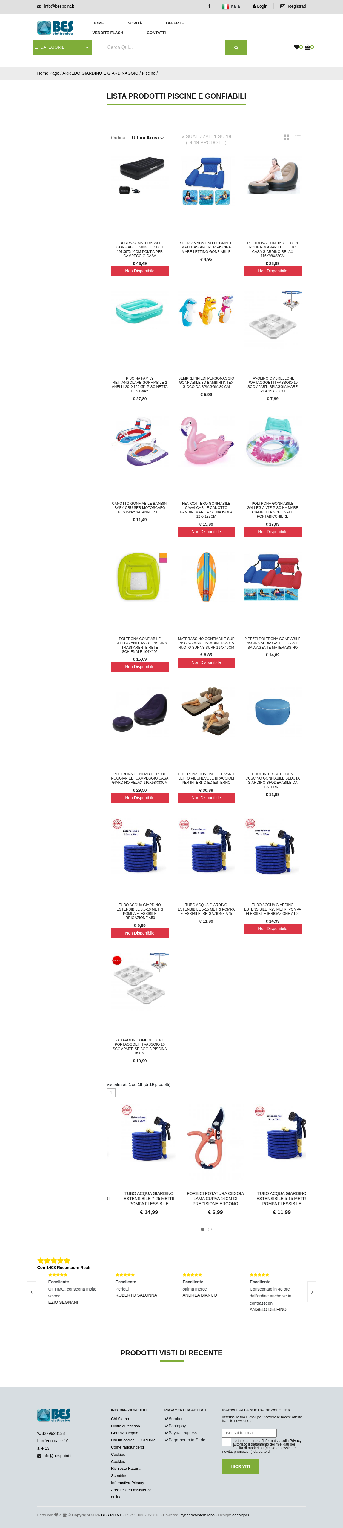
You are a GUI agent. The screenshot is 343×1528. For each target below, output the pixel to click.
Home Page (48, 73)
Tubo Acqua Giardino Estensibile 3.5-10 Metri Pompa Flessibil (140, 1198)
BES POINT (111, 1515)
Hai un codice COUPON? (133, 1440)
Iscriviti (240, 1466)
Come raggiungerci (127, 1447)
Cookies (118, 1454)
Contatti (156, 32)
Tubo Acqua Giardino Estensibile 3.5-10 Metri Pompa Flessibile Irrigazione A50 (140, 911)
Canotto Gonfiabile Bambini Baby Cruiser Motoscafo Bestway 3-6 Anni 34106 (139, 507)
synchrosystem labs (198, 1515)
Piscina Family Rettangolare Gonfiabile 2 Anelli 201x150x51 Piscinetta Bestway (140, 384)
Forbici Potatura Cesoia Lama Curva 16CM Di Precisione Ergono (272, 1198)
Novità (134, 23)
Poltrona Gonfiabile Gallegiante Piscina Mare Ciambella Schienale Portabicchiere (272, 509)
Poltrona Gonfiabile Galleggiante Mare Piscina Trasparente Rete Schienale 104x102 (140, 645)
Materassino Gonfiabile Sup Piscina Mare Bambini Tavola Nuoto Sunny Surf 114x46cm (206, 643)
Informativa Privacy (127, 1483)
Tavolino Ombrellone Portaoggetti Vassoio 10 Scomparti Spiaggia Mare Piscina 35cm (272, 384)
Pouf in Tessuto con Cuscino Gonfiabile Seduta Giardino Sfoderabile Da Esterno (272, 780)
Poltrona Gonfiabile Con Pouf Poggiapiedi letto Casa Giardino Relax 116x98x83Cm (272, 249)
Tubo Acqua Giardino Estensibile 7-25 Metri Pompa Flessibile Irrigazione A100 (272, 909)
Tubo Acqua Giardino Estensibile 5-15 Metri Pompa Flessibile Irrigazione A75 (206, 909)
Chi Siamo (120, 1419)
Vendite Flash (108, 32)
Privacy (296, 1441)
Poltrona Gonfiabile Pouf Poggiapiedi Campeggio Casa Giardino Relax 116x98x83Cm (139, 778)
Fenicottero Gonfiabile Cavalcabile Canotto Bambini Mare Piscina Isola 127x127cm (206, 509)
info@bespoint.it (59, 6)
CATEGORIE (50, 47)
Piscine (148, 73)
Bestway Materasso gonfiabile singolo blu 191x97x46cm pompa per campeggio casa (139, 249)
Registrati (293, 6)
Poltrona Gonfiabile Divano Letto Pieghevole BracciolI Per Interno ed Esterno (206, 778)
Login (260, 6)
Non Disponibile (139, 271)
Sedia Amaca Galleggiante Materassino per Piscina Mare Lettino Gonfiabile (206, 247)
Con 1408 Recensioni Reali (63, 1267)
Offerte (175, 23)
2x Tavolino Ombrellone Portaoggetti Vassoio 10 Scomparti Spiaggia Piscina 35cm (140, 1046)
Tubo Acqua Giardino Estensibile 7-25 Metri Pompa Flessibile (206, 1198)
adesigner (240, 1515)
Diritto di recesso (125, 1426)
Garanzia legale (124, 1433)
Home (98, 23)
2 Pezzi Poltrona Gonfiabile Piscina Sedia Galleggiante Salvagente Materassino (273, 643)
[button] (202, 1229)
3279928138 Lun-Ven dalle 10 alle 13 (53, 1441)
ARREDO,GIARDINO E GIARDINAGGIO (100, 73)
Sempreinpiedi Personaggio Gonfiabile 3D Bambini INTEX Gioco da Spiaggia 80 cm (206, 382)
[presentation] (31, 1291)
